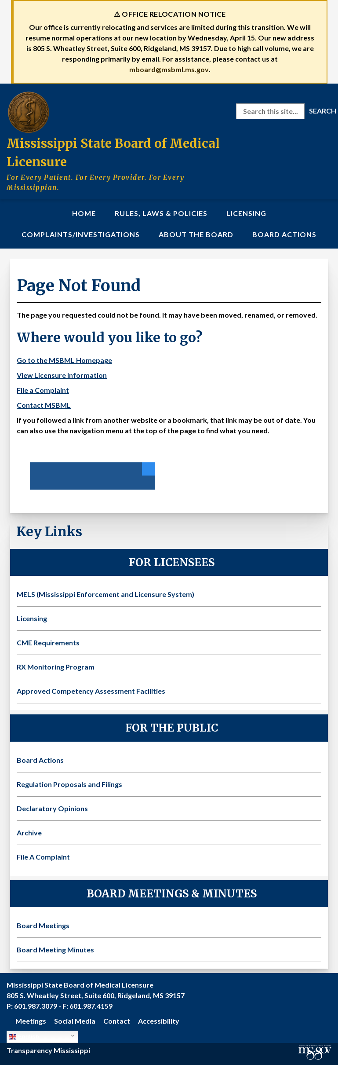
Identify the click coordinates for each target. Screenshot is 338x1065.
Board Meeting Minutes (55, 949)
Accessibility (158, 1021)
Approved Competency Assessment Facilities (91, 691)
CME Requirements (48, 642)
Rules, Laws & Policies (161, 213)
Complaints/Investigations (81, 234)
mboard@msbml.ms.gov (169, 69)
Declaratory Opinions (52, 808)
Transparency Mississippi (48, 1050)
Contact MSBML (44, 405)
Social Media (74, 1021)
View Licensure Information (62, 375)
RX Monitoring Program (55, 666)
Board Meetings (43, 925)
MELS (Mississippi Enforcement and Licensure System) (105, 594)
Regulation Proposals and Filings (69, 784)
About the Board (196, 234)
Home (84, 213)
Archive (29, 832)
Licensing (246, 213)
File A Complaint (43, 857)
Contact (116, 1021)
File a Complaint (43, 390)
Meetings (30, 1021)
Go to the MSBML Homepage (64, 360)
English (24, 1036)
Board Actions (284, 234)
